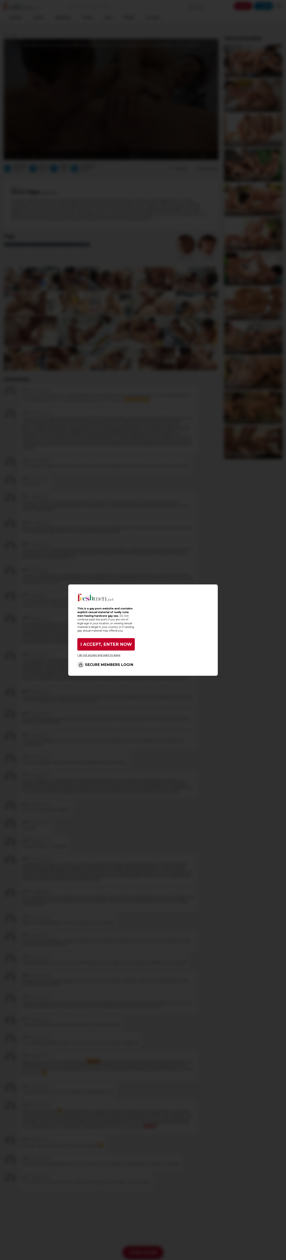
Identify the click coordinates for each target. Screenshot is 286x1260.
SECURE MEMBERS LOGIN (109, 665)
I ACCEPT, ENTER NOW (106, 644)
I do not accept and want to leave (98, 655)
